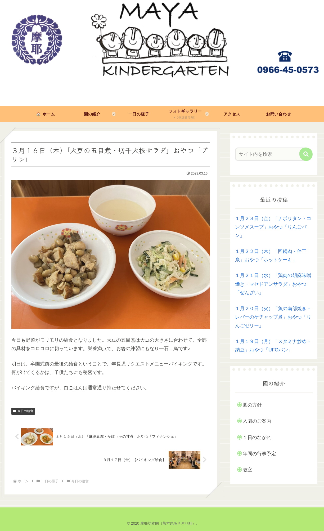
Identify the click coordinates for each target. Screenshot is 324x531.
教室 (247, 469)
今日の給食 (23, 411)
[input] (270, 154)
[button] (306, 154)
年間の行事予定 (259, 453)
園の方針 (252, 405)
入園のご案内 (257, 421)
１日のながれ (257, 437)
